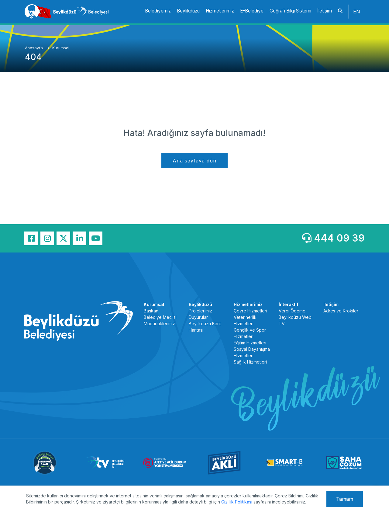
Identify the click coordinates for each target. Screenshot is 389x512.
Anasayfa (34, 48)
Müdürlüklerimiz (159, 323)
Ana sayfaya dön (194, 161)
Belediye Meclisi (160, 317)
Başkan (151, 310)
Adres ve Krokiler (340, 310)
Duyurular (198, 317)
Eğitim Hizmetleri (250, 342)
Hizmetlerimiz (220, 11)
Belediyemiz (158, 11)
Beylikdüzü (188, 11)
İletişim (324, 11)
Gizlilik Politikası (236, 501)
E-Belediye (251, 11)
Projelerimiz (200, 310)
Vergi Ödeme (292, 310)
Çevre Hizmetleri (250, 310)
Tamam (344, 499)
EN (356, 12)
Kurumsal (60, 48)
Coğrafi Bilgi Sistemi (290, 11)
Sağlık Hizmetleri (250, 361)
